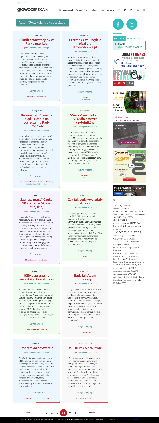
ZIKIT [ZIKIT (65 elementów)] (138, 279)
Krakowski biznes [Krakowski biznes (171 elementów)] (127, 232)
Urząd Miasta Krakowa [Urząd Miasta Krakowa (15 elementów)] (120, 274)
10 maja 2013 (85, 35)
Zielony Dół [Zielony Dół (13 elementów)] (130, 280)
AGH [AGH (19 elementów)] (114, 205)
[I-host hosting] (129, 190)
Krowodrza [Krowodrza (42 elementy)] (130, 235)
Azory (85, 256)
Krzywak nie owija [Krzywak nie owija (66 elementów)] (124, 238)
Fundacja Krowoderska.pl (86, 10)
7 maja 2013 (36, 195)
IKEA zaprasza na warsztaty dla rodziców (36, 277)
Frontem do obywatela (36, 348)
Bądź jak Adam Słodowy (85, 277)
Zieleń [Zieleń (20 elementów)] (141, 277)
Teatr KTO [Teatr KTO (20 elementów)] (134, 271)
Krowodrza (31, 96)
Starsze (92, 412)
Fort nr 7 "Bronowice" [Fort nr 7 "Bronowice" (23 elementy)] (121, 214)
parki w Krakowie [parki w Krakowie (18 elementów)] (119, 256)
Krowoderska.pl (66, 10)
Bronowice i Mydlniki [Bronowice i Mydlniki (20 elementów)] (121, 208)
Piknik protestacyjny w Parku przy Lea (36, 41)
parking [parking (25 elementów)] (139, 253)
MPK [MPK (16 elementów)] (114, 244)
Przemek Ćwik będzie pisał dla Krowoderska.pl (85, 43)
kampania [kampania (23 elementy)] (139, 226)
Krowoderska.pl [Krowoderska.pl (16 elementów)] (118, 235)
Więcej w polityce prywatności (128, 419)
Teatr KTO (85, 177)
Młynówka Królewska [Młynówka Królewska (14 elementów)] (123, 245)
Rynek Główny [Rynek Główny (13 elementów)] (139, 265)
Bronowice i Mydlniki (28, 182)
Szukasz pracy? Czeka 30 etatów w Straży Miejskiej (36, 203)
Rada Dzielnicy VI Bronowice (36, 184)
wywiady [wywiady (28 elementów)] (132, 274)
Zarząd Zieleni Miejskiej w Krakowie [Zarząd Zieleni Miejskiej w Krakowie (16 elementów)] (125, 277)
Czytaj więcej (36, 90)
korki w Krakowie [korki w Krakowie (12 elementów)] (117, 229)
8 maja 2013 (85, 110)
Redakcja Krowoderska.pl (39, 47)
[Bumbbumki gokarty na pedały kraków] (129, 166)
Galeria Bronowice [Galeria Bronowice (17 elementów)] (138, 214)
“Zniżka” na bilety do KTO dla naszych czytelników (85, 118)
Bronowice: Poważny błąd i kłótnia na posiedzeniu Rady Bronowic (37, 120)
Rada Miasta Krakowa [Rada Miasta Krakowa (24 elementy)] (122, 262)
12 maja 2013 (36, 35)
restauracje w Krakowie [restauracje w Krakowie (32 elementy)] (123, 264)
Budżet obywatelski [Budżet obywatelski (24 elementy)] (121, 211)
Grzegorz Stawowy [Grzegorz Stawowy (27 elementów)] (121, 223)
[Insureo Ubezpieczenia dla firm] (129, 131)
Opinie (85, 97)
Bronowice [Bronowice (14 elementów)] (126, 206)
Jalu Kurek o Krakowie (85, 348)
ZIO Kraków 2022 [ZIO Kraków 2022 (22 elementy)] (119, 283)
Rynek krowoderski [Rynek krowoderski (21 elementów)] (120, 268)
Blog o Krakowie (107, 10)
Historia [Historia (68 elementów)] (135, 223)
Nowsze (29, 412)
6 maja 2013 (85, 195)
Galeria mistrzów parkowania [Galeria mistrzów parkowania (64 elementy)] (123, 218)
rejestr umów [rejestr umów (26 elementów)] (138, 262)
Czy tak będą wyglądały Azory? (85, 201)
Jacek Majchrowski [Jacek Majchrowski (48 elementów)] (123, 226)
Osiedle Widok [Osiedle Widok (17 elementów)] (129, 253)
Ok (117, 419)
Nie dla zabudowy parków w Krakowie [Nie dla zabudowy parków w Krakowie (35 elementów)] (126, 249)
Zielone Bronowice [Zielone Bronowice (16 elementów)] (119, 280)
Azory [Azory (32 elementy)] (119, 205)
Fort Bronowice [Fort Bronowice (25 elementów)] (136, 211)
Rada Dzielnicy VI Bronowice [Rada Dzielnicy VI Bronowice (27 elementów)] (125, 259)
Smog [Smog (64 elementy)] (132, 268)
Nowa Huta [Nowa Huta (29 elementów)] (118, 253)
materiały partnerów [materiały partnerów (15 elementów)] (119, 242)
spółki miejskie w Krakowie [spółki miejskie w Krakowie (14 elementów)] (121, 271)
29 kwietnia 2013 (85, 343)
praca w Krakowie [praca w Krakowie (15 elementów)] (133, 256)
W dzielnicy (41, 96)
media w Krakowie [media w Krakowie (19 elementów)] (134, 241)
